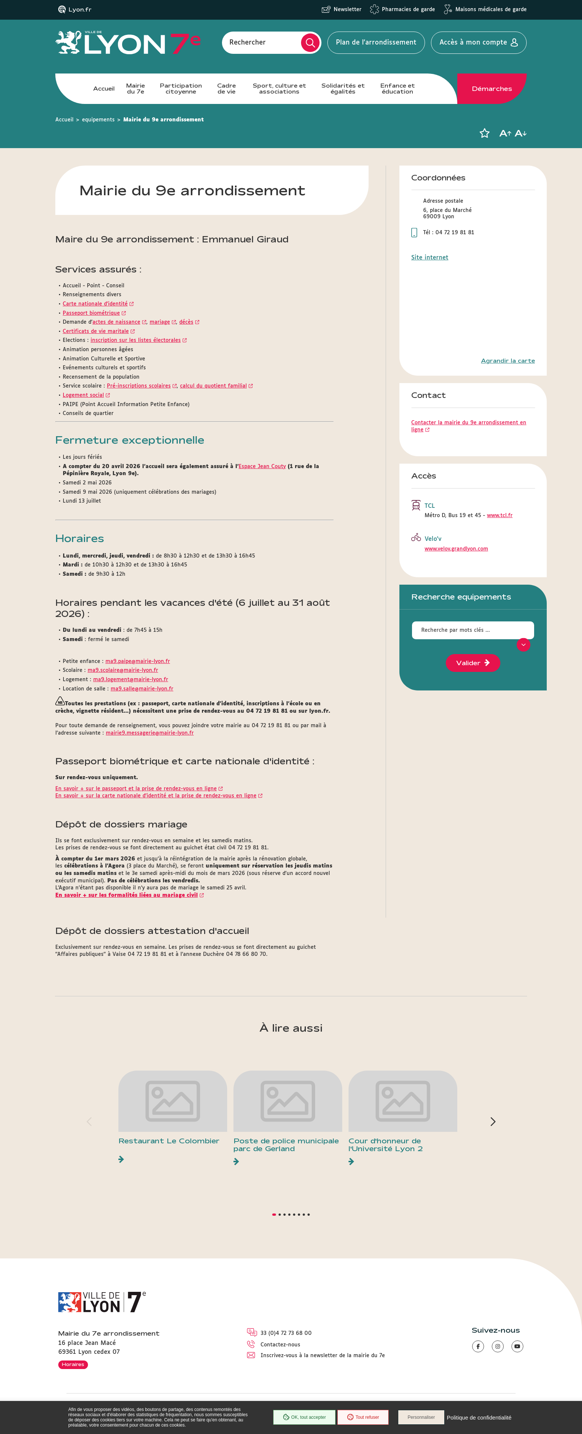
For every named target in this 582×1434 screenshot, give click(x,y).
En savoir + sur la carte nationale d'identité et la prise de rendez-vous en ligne (155, 795)
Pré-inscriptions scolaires (139, 386)
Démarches (492, 88)
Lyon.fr (80, 10)
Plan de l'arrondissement (376, 42)
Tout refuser (363, 1417)
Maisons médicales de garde (491, 9)
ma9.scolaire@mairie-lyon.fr (123, 670)
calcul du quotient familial (213, 386)
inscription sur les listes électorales (136, 340)
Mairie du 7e (135, 88)
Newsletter (348, 9)
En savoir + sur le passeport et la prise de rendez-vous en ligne (136, 788)
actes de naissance (116, 322)
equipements (98, 120)
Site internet (429, 258)
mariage (160, 322)
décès (186, 322)
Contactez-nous (280, 1345)
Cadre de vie (226, 88)
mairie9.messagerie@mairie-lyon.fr (150, 733)
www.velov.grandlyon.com (456, 549)
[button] (484, 133)
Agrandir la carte (508, 361)
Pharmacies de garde (408, 9)
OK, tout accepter (304, 1417)
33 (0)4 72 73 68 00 (286, 1333)
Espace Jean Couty (262, 466)
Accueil (104, 88)
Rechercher (247, 42)
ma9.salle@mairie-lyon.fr (142, 689)
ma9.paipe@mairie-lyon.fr (137, 661)
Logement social (83, 395)
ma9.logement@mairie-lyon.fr (130, 679)
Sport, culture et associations (279, 88)
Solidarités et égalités (343, 88)
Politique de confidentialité (479, 1417)
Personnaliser (421, 1417)
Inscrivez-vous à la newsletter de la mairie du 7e (323, 1355)
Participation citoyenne (181, 88)
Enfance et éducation (397, 88)
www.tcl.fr (500, 515)
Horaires (73, 1364)
